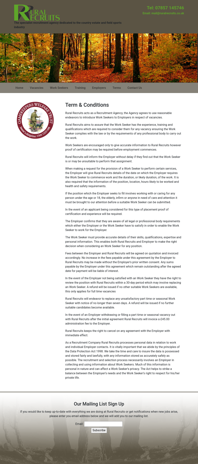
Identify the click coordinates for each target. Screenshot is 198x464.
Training (80, 88)
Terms (116, 88)
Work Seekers (59, 88)
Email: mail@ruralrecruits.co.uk (163, 13)
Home (19, 88)
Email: (79, 424)
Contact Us (134, 88)
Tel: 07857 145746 (165, 7)
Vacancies (36, 88)
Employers (99, 88)
